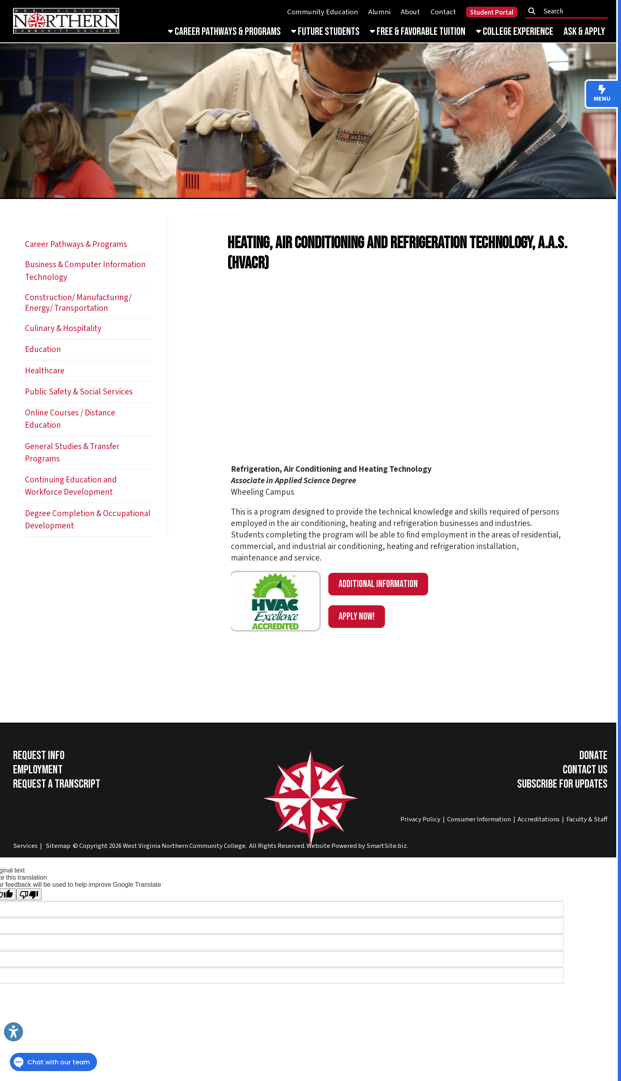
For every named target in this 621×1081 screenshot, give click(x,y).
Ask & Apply (584, 31)
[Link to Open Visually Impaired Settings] (13, 1031)
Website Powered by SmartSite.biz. (357, 846)
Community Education (322, 12)
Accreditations (539, 819)
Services (25, 846)
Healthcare (45, 371)
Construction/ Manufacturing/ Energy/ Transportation (78, 303)
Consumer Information (479, 819)
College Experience (514, 31)
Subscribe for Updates (562, 784)
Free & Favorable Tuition (417, 31)
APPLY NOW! (357, 616)
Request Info (39, 755)
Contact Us (585, 770)
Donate (593, 755)
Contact (443, 12)
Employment (38, 770)
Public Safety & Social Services (79, 392)
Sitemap (58, 846)
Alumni (379, 12)
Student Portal (491, 12)
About (410, 12)
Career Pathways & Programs (224, 31)
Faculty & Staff (587, 819)
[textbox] (569, 11)
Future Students (325, 31)
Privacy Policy (420, 819)
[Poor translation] (29, 894)
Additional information (378, 584)
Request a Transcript (56, 784)
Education (43, 349)
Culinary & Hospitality (63, 328)
